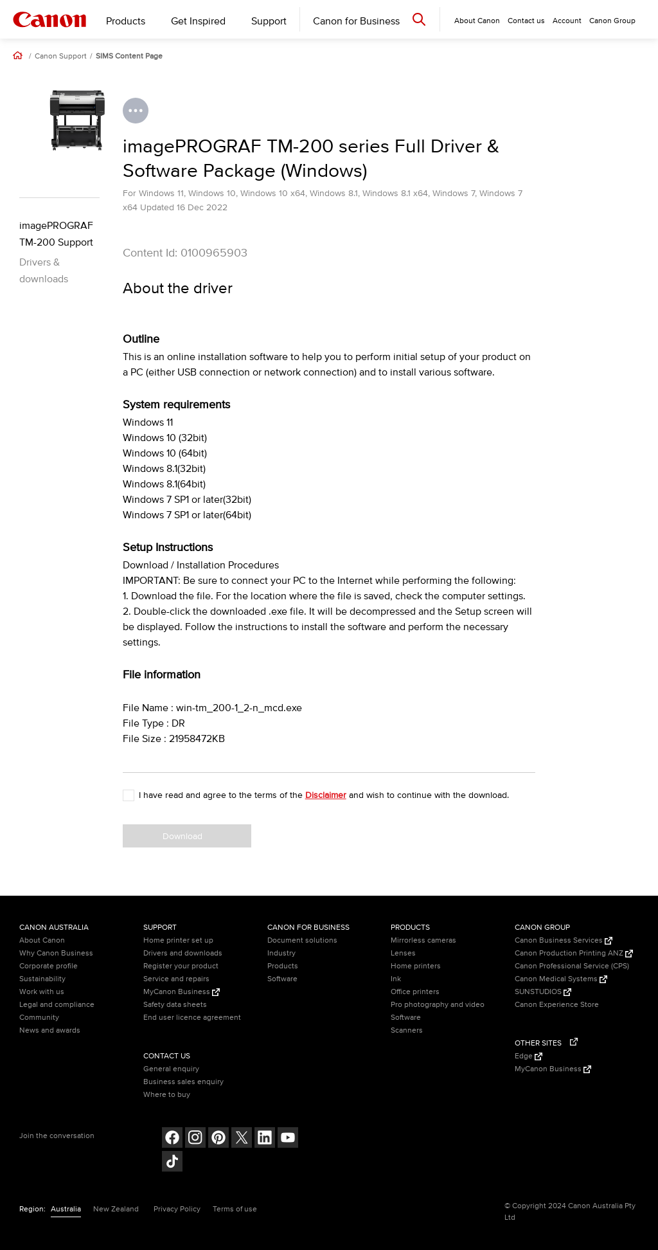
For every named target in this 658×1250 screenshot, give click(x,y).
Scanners (407, 1030)
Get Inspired (198, 21)
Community (39, 1017)
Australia (66, 1209)
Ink (396, 979)
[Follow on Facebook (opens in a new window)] (172, 1139)
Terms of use (235, 1209)
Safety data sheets (175, 1005)
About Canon (42, 940)
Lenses (403, 953)
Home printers (416, 966)
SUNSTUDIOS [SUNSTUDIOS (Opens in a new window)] (543, 992)
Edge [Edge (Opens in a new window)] (528, 1056)
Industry (281, 953)
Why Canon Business (56, 953)
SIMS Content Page (129, 56)
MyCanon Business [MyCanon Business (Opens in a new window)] (181, 992)
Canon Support (61, 56)
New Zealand (116, 1209)
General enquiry (171, 1069)
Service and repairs (176, 979)
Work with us (41, 992)
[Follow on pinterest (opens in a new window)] (218, 1139)
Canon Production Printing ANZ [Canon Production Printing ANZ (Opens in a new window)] (574, 953)
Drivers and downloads (182, 953)
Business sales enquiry (183, 1082)
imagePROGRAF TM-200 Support (56, 234)
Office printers (415, 992)
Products (125, 21)
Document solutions (302, 940)
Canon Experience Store (557, 1005)
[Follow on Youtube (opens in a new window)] (288, 1139)
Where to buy (166, 1095)
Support (269, 21)
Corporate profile (48, 966)
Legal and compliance (56, 1005)
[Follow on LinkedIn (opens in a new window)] (264, 1139)
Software (282, 979)
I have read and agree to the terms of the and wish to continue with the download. (324, 795)
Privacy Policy (177, 1209)
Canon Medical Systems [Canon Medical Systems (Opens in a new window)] (561, 979)
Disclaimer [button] (325, 795)
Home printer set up (178, 940)
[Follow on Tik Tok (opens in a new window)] (172, 1163)
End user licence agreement (192, 1017)
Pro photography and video (438, 1005)
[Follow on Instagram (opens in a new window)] (195, 1139)
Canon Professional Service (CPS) (572, 966)
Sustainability (42, 979)
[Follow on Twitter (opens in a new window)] (241, 1139)
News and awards (49, 1030)
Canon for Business (356, 21)
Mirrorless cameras (423, 940)
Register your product (180, 966)
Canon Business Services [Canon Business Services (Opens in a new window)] (563, 940)
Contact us (526, 21)
